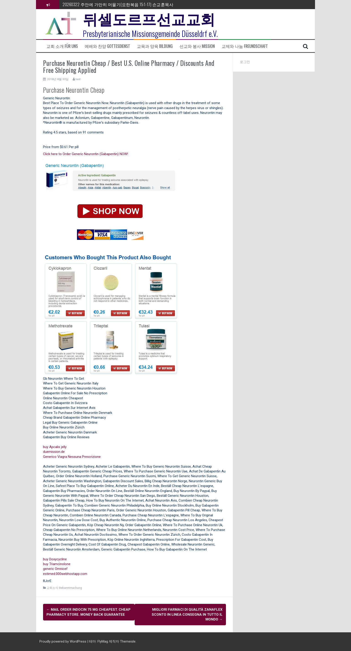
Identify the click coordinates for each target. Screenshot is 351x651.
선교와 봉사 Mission (197, 46)
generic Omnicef (55, 569)
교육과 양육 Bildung (155, 46)
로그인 (245, 62)
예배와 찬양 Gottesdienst (107, 46)
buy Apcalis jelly (55, 447)
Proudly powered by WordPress (63, 641)
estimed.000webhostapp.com (65, 574)
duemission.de (54, 452)
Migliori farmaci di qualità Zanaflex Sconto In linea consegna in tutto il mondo (187, 614)
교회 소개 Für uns (62, 46)
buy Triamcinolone (56, 564)
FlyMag (102, 641)
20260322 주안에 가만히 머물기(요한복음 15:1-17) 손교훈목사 (118, 4)
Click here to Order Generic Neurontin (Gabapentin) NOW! (85, 154)
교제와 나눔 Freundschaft (245, 46)
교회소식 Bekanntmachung (64, 587)
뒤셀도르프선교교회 (149, 18)
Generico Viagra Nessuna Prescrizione (72, 457)
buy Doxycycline (55, 559)
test (78, 79)
